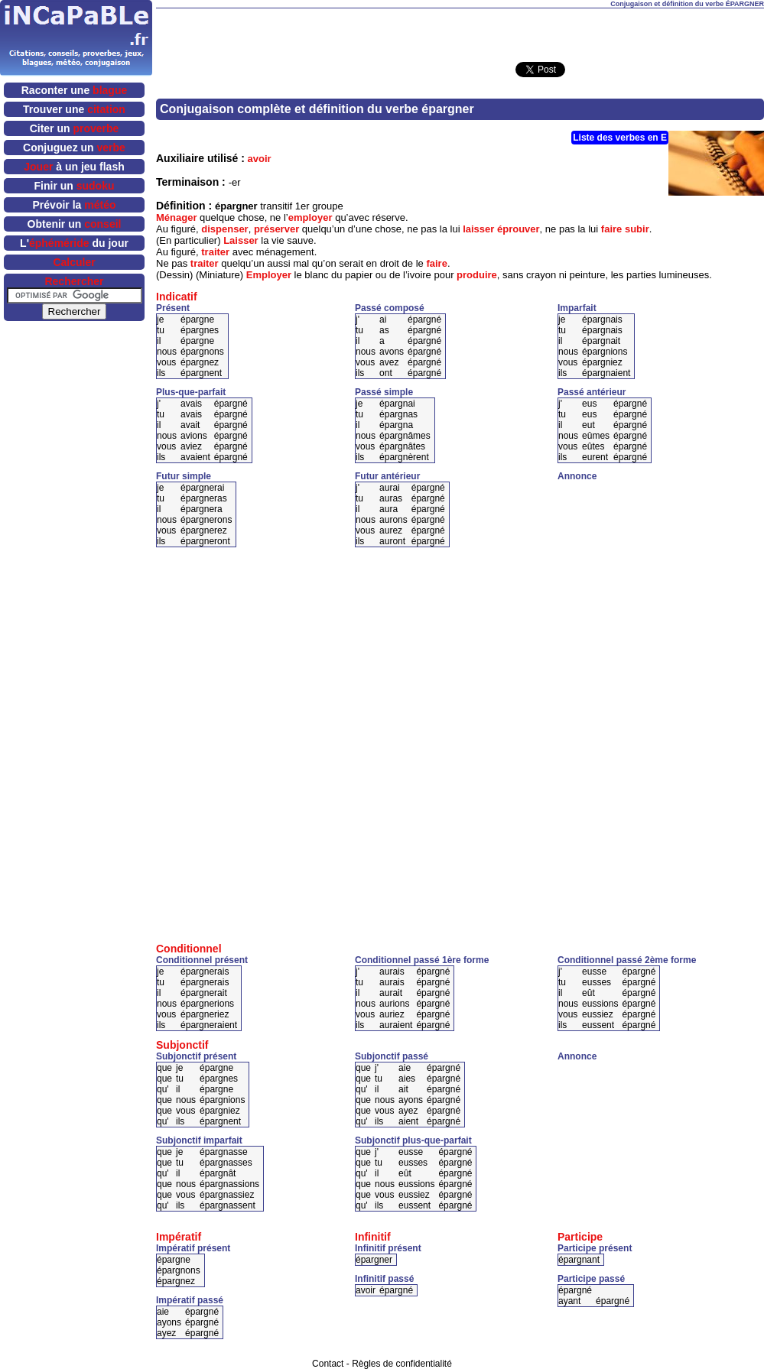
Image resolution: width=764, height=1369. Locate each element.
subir (637, 229)
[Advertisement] (460, 31)
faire (611, 229)
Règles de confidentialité (402, 1363)
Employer (268, 275)
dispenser (224, 229)
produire (477, 275)
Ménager (176, 217)
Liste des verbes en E (620, 137)
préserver (276, 229)
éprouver (518, 229)
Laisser (240, 240)
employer (310, 217)
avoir (259, 158)
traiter (215, 252)
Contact (327, 1363)
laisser (478, 229)
